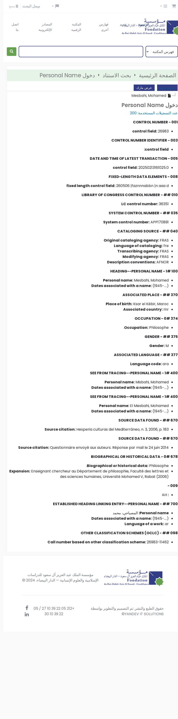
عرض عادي (163, 87)
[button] (170, 6)
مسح (10, 6)
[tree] (89, 95)
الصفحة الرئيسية (154, 75)
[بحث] (8, 51)
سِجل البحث (28, 6)
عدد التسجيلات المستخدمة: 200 (150, 113)
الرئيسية (140, 24)
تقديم (119, 24)
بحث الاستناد (113, 75)
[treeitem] (148, 95)
